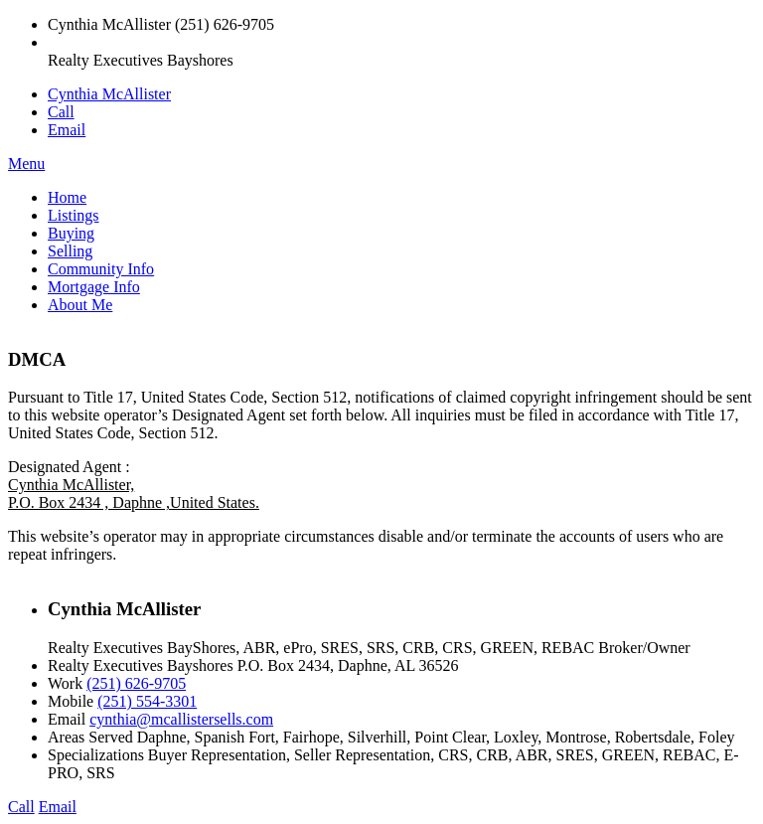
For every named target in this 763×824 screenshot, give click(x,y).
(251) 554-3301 (147, 701)
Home (67, 197)
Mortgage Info (94, 286)
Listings (73, 215)
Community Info (101, 268)
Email (66, 129)
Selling (70, 251)
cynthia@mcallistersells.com (181, 719)
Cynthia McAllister (109, 93)
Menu (26, 163)
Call (61, 111)
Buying (71, 233)
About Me (80, 304)
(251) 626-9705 (136, 683)
